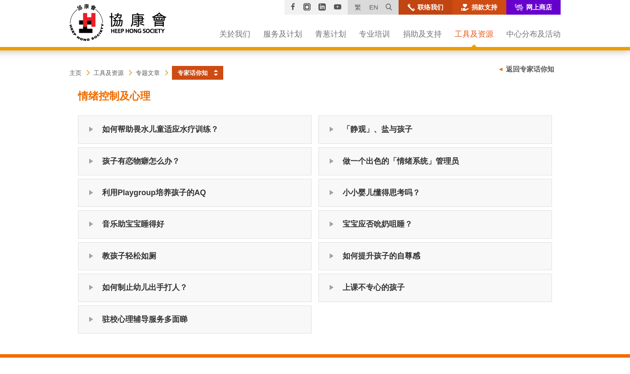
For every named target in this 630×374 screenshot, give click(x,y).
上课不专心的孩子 (374, 287)
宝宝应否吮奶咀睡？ (377, 224)
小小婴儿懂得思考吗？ (381, 192)
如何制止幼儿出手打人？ (144, 287)
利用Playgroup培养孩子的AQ (154, 192)
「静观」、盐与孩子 (377, 129)
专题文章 (148, 72)
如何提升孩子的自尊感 (381, 256)
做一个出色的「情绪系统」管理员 (401, 161)
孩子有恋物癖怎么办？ (141, 161)
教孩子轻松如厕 (129, 256)
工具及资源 (109, 72)
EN (373, 7)
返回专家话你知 (530, 69)
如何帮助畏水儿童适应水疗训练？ (160, 129)
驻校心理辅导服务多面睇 (144, 319)
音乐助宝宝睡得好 (133, 224)
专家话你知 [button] (193, 72)
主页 (75, 72)
